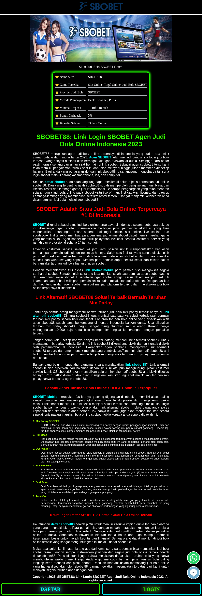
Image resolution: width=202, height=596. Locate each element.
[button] (193, 573)
